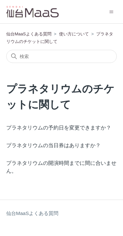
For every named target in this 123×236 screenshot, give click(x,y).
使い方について (74, 33)
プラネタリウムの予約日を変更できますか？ (58, 127)
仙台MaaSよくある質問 (28, 33)
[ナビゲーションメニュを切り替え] (111, 11)
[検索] (61, 56)
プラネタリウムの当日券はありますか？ (53, 145)
